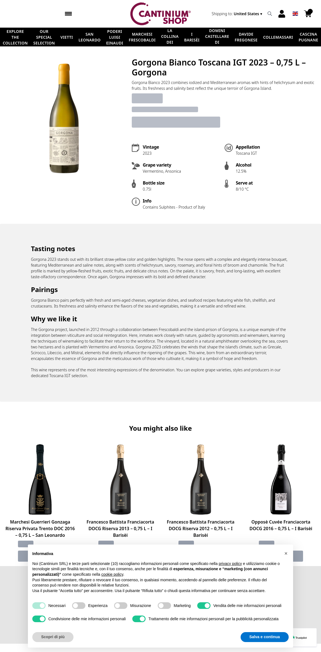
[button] (285, 565)
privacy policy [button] (230, 576)
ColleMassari (278, 37)
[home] (160, 14)
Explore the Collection (15, 37)
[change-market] (237, 14)
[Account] (282, 14)
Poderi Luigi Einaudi (114, 37)
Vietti (66, 37)
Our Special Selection (44, 37)
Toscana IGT (59, 375)
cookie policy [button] (112, 587)
